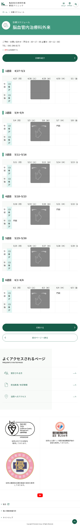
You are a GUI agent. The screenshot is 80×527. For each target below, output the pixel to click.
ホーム (4, 12)
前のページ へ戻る (40, 337)
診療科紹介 (40, 58)
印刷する (40, 327)
